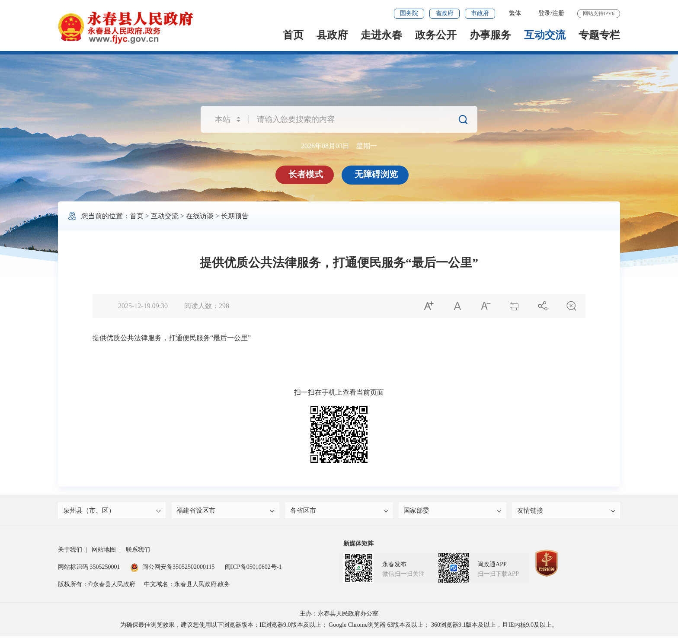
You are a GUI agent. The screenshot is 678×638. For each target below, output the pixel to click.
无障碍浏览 (377, 174)
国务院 (409, 13)
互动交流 (545, 35)
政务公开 (436, 35)
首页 (293, 35)
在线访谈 (200, 216)
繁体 (515, 13)
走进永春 (381, 35)
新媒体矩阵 (358, 545)
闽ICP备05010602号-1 (253, 569)
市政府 (480, 13)
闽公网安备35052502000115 (172, 569)
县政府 (332, 35)
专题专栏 (599, 35)
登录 (544, 13)
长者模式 (306, 174)
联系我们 (138, 552)
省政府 (444, 13)
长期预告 (235, 216)
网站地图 (104, 552)
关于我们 (70, 552)
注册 (558, 13)
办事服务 (490, 35)
